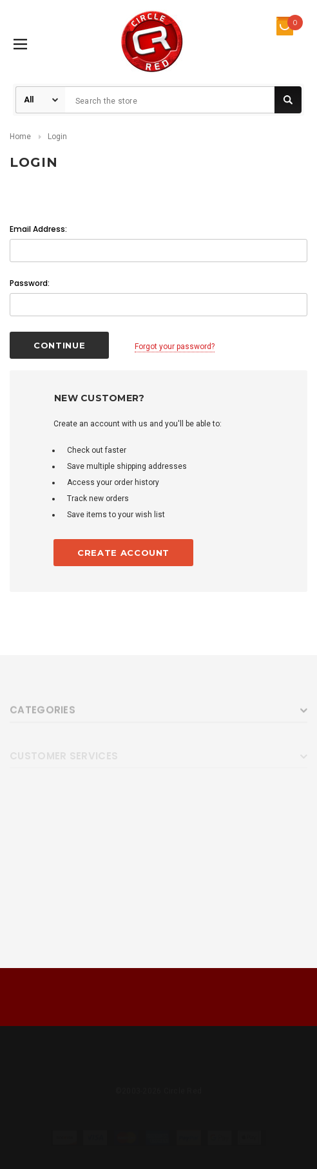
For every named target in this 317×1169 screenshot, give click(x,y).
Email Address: (38, 228)
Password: (30, 283)
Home (20, 136)
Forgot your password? (175, 346)
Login (57, 136)
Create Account (123, 552)
